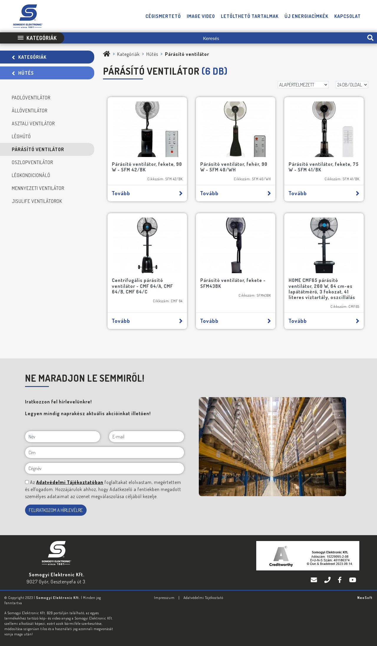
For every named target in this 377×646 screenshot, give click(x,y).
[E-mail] (146, 436)
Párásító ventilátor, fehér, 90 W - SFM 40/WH (233, 167)
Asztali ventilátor (33, 123)
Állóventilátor (29, 110)
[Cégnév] (104, 468)
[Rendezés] (303, 84)
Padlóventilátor (31, 98)
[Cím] (104, 452)
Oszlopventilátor (32, 162)
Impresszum (164, 597)
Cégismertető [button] (163, 16)
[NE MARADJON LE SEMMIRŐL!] (27, 482)
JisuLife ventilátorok (37, 201)
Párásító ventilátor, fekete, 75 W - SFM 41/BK (324, 167)
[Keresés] (214, 38)
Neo (365, 597)
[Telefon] (328, 580)
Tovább (147, 193)
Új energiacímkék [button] (306, 16)
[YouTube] (352, 580)
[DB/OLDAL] (352, 84)
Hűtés (23, 73)
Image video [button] (201, 16)
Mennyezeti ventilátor (38, 188)
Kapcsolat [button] (347, 16)
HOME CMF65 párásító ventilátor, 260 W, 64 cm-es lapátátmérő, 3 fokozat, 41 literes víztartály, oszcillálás (322, 288)
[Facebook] (340, 580)
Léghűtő (21, 136)
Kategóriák (29, 57)
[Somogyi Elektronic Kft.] (106, 54)
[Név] (62, 436)
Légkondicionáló (31, 175)
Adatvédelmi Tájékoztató (203, 597)
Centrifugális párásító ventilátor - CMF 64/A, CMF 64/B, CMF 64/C (142, 285)
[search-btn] (370, 38)
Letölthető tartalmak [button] (250, 16)
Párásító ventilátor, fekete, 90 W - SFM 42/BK (147, 167)
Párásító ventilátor (38, 149)
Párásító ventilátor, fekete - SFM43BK (233, 283)
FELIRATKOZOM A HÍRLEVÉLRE (56, 510)
